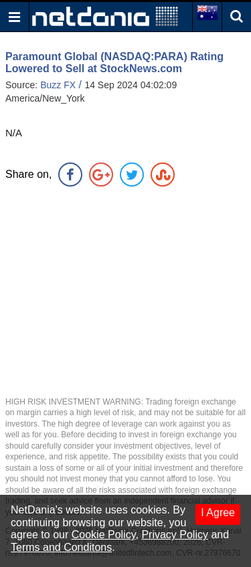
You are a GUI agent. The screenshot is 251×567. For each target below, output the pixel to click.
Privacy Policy (174, 534)
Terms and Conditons (61, 547)
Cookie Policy (104, 534)
